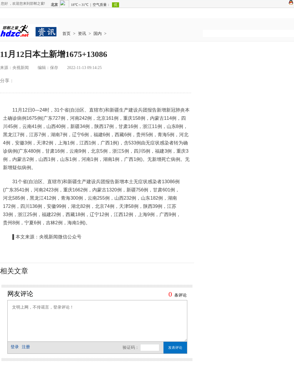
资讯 (82, 33)
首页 (66, 33)
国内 (97, 33)
